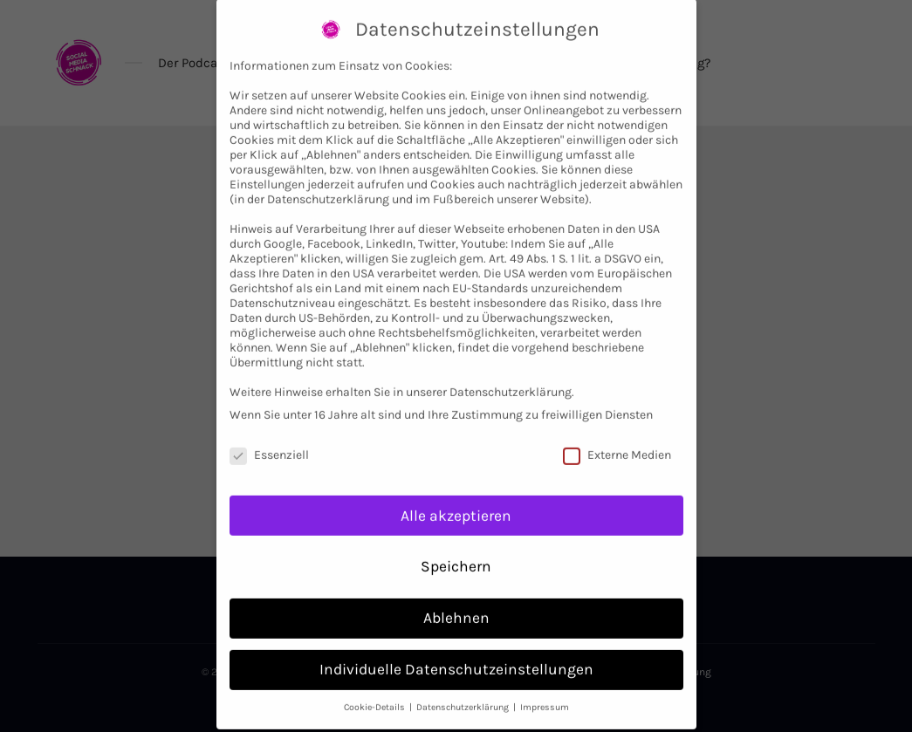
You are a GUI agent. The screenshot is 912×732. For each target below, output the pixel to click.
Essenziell (269, 437)
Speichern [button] (456, 549)
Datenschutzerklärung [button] (463, 690)
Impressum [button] (544, 690)
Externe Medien (617, 437)
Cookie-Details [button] (376, 690)
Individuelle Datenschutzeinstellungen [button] (456, 652)
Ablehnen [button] (456, 601)
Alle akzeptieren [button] (456, 498)
